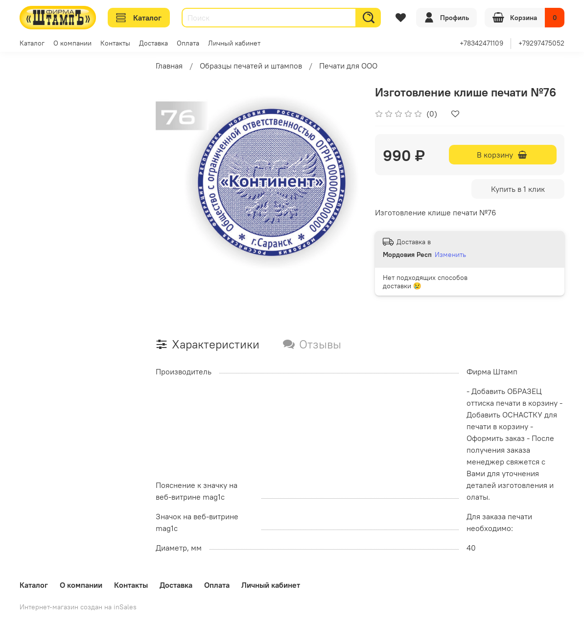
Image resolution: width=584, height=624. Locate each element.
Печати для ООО (348, 65)
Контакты (115, 43)
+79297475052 (541, 43)
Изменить (450, 254)
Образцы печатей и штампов (251, 65)
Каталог (139, 18)
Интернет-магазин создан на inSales (78, 606)
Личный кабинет (234, 43)
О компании (72, 43)
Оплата (188, 43)
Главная (169, 65)
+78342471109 (481, 43)
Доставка (153, 43)
